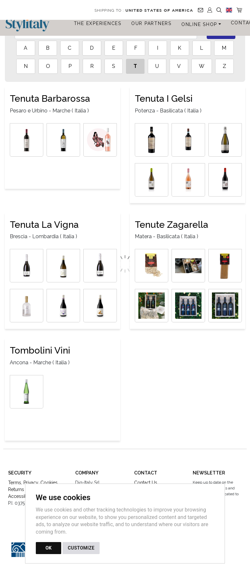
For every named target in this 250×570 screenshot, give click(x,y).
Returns (16, 489)
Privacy (30, 482)
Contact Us (145, 482)
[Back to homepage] (30, 25)
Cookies (49, 482)
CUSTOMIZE (81, 548)
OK (49, 548)
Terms (14, 482)
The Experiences (97, 23)
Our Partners (151, 23)
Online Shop (199, 24)
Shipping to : (143, 10)
